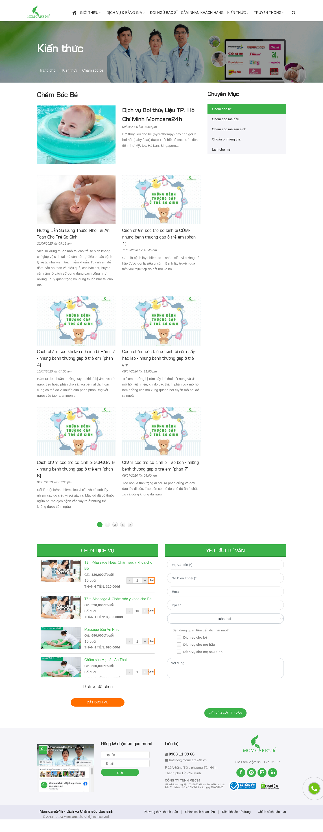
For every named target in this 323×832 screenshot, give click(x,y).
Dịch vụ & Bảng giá (131, 22)
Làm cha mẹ (221, 162)
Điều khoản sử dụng (236, 824)
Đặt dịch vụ (98, 714)
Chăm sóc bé (222, 121)
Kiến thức (240, 22)
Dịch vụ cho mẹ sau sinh (203, 664)
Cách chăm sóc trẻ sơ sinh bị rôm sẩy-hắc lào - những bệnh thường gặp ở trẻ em (159, 370)
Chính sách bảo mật (272, 824)
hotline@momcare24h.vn (46, 5)
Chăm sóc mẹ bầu (225, 131)
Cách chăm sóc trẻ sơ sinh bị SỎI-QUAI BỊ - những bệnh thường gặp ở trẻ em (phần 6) (76, 481)
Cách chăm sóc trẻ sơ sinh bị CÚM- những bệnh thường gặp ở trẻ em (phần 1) (159, 249)
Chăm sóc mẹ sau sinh (229, 141)
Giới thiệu (97, 22)
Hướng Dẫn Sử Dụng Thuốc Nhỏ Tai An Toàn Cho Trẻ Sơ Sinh (73, 246)
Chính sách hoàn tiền (200, 824)
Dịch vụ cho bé (195, 650)
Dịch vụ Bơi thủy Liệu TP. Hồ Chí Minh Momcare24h (158, 126)
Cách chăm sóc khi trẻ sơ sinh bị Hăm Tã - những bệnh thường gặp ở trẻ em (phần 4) (76, 370)
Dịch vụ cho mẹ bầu (199, 657)
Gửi (122, 785)
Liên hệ (259, 5)
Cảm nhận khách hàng (204, 22)
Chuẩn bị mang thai (226, 151)
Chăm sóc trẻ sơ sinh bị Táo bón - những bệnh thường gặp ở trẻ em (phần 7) (160, 478)
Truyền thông (270, 22)
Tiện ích (226, 5)
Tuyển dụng (244, 5)
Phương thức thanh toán (161, 824)
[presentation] (225, 704)
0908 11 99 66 (83, 5)
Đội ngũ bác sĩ (167, 22)
